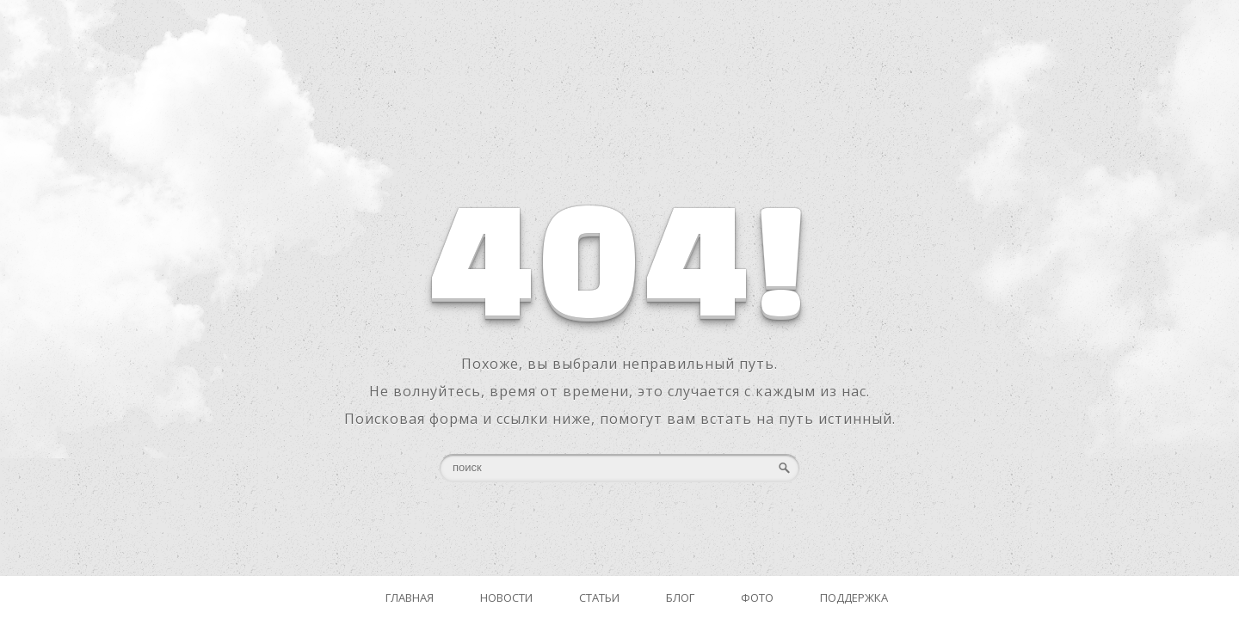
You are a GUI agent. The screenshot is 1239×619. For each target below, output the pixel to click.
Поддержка (854, 597)
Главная (409, 597)
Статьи (599, 597)
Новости (506, 597)
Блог (680, 597)
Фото (757, 597)
